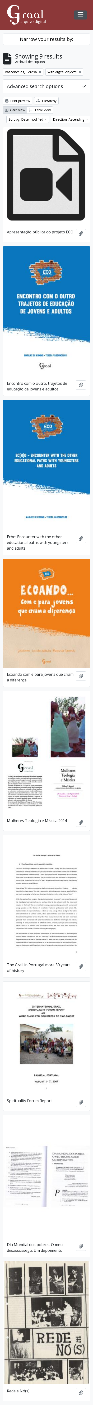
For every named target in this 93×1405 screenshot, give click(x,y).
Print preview (17, 101)
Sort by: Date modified (26, 119)
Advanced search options (35, 86)
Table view (40, 110)
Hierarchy (46, 101)
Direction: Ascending (69, 119)
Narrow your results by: (46, 39)
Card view (15, 110)
